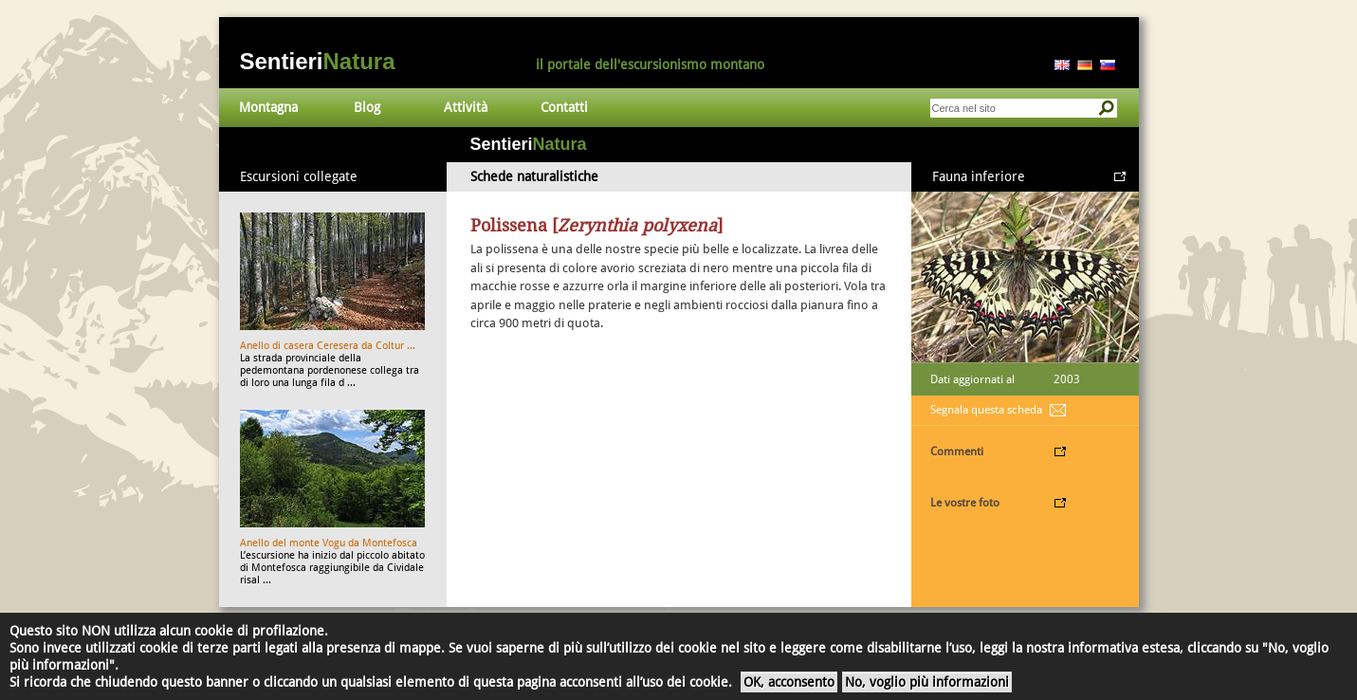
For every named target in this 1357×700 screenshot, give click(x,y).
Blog (367, 107)
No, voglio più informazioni (927, 682)
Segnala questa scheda (986, 409)
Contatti (564, 107)
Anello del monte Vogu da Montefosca (328, 543)
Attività (465, 107)
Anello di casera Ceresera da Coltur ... (327, 346)
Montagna (268, 107)
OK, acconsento (788, 682)
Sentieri (317, 61)
